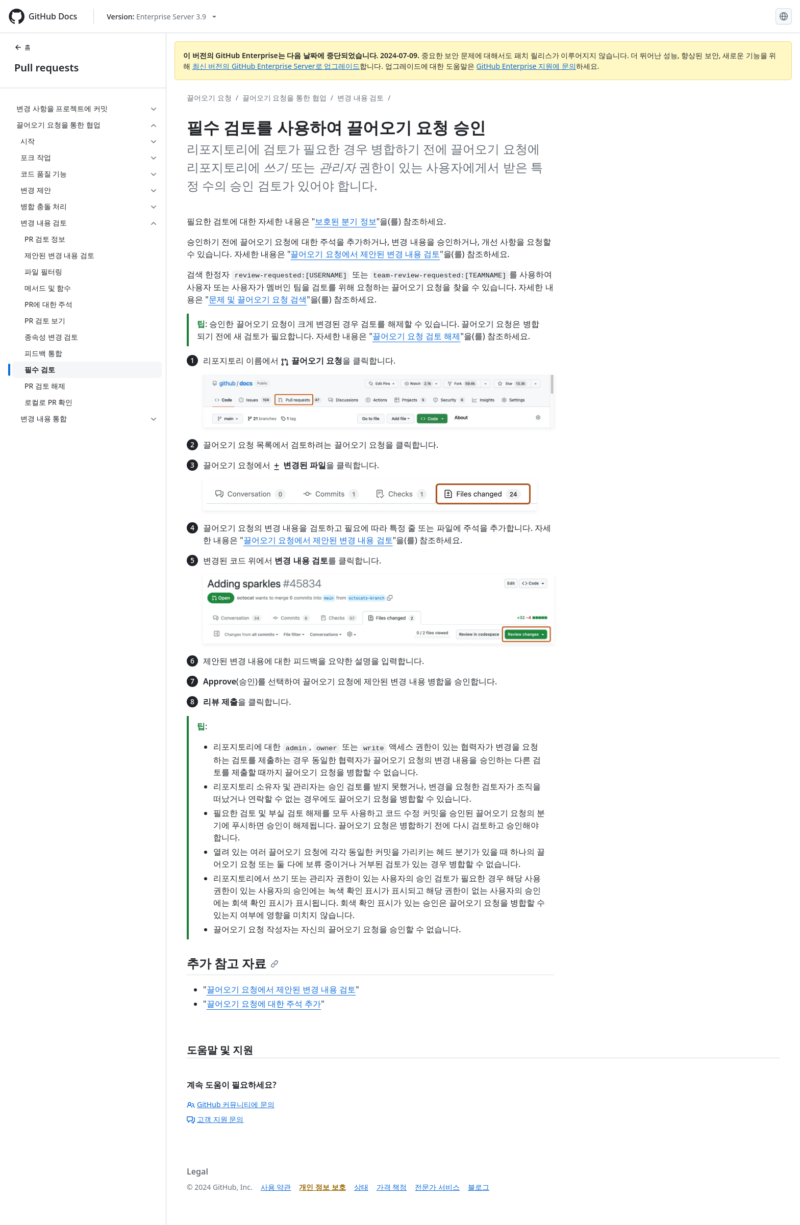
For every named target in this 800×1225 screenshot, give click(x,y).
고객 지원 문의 (215, 1119)
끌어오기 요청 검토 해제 (416, 336)
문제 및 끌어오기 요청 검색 (258, 299)
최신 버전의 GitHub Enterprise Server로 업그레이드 (276, 66)
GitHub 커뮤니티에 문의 (230, 1104)
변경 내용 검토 (360, 98)
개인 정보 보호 (322, 1187)
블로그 (478, 1187)
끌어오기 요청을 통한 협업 (284, 98)
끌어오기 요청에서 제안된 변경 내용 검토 (365, 254)
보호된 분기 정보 (345, 221)
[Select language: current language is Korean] (784, 16)
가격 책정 (392, 1187)
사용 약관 (276, 1187)
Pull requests (46, 67)
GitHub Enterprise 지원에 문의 (526, 66)
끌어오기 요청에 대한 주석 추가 (264, 1003)
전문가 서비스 (437, 1187)
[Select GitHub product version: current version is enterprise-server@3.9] (161, 16)
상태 (361, 1187)
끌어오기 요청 (209, 98)
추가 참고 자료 (233, 963)
